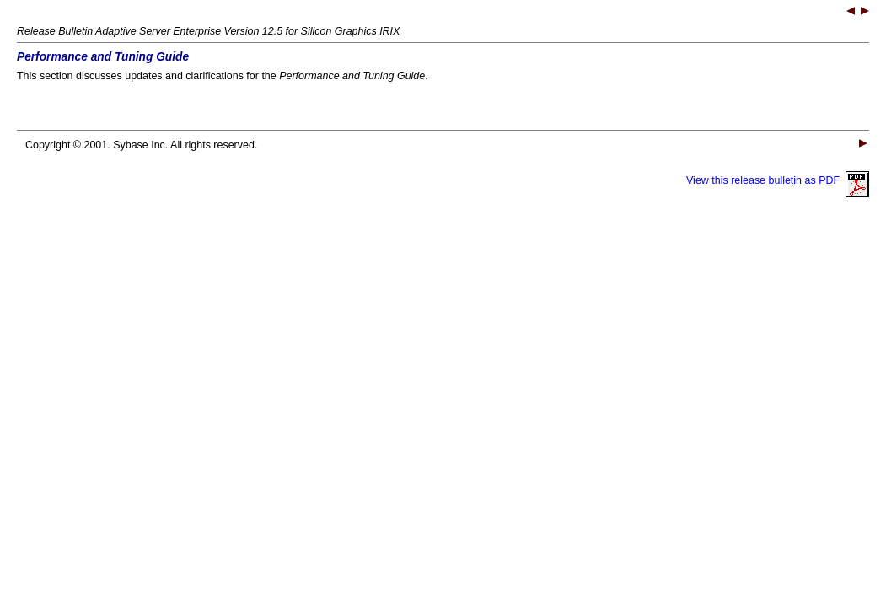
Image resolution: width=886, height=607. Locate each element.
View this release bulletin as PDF (777, 180)
